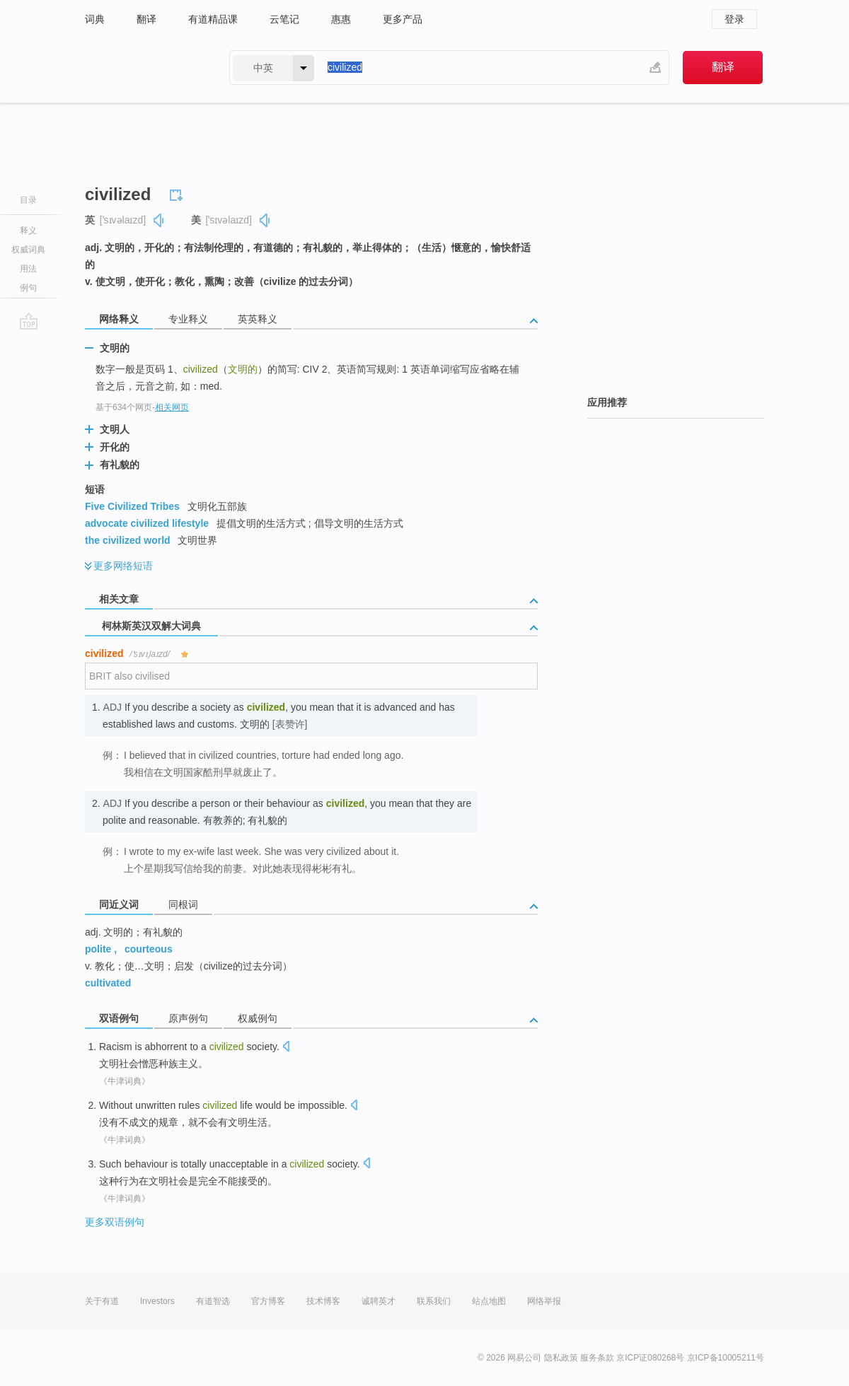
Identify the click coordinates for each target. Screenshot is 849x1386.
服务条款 (597, 1358)
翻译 (146, 19)
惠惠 (341, 19)
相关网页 (172, 407)
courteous (149, 949)
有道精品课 (213, 19)
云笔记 (284, 19)
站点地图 (489, 1301)
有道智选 (213, 1301)
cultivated (108, 983)
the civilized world (128, 540)
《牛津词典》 (124, 1081)
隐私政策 (561, 1358)
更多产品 (402, 19)
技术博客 (323, 1301)
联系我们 (434, 1301)
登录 (734, 19)
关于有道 (102, 1301)
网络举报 (544, 1301)
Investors (157, 1301)
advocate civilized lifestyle (147, 523)
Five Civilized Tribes (132, 506)
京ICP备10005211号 (725, 1358)
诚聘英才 (378, 1301)
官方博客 (268, 1301)
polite (98, 949)
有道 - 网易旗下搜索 (143, 67)
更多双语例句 (114, 1222)
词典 (95, 19)
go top (28, 321)
